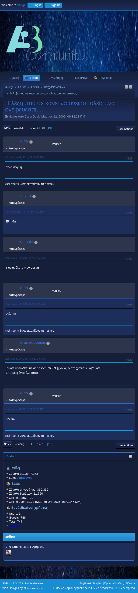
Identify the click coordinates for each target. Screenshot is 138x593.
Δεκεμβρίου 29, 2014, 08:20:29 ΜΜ (25, 358)
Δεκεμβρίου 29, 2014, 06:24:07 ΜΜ (25, 304)
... (35, 127)
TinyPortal (85, 583)
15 (43, 127)
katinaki (26, 241)
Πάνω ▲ (131, 583)
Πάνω (7, 444)
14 (38, 127)
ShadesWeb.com (33, 588)
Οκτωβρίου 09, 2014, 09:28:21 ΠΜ (24, 157)
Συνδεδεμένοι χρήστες (29, 508)
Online (9, 537)
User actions (125, 129)
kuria (23, 141)
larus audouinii (32, 342)
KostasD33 (16, 525)
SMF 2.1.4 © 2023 (12, 583)
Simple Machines (33, 583)
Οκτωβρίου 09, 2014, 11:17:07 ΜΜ (24, 212)
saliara (25, 196)
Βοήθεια (97, 583)
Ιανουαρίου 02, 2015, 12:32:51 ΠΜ (24, 409)
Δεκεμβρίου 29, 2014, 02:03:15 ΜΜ (25, 258)
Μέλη (15, 468)
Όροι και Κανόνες (114, 583)
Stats (10, 456)
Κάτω (7, 127)
